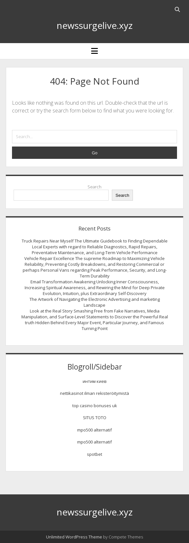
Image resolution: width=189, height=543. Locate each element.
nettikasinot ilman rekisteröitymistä (94, 393)
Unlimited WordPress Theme (74, 537)
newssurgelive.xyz (95, 25)
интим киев (95, 381)
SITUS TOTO (94, 417)
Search (94, 187)
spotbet (94, 454)
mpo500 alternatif (94, 430)
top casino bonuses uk (94, 405)
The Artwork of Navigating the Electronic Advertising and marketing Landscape (95, 302)
